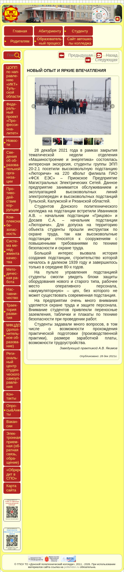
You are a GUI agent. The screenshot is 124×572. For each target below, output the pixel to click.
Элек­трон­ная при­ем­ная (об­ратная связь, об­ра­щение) (13, 448)
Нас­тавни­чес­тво (12, 293)
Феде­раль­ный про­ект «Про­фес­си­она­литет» (12, 118)
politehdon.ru (71, 567)
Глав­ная (20, 31)
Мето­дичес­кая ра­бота (12, 275)
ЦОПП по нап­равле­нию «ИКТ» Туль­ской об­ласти (13, 82)
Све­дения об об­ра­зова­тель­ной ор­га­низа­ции (13, 166)
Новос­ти (12, 142)
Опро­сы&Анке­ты (13, 410)
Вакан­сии (12, 423)
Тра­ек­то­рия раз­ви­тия (12, 311)
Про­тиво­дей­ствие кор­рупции (12, 199)
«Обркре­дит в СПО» (14, 474)
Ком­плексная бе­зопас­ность (13, 225)
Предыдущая (80, 55)
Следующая (106, 59)
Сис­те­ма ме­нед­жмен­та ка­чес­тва (12, 251)
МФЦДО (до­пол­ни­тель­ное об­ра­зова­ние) (13, 335)
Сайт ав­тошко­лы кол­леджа (80, 41)
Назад (111, 55)
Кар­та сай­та (11, 488)
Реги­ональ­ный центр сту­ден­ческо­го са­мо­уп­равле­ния (13, 370)
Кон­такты (11, 396)
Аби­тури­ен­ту (50, 31)
